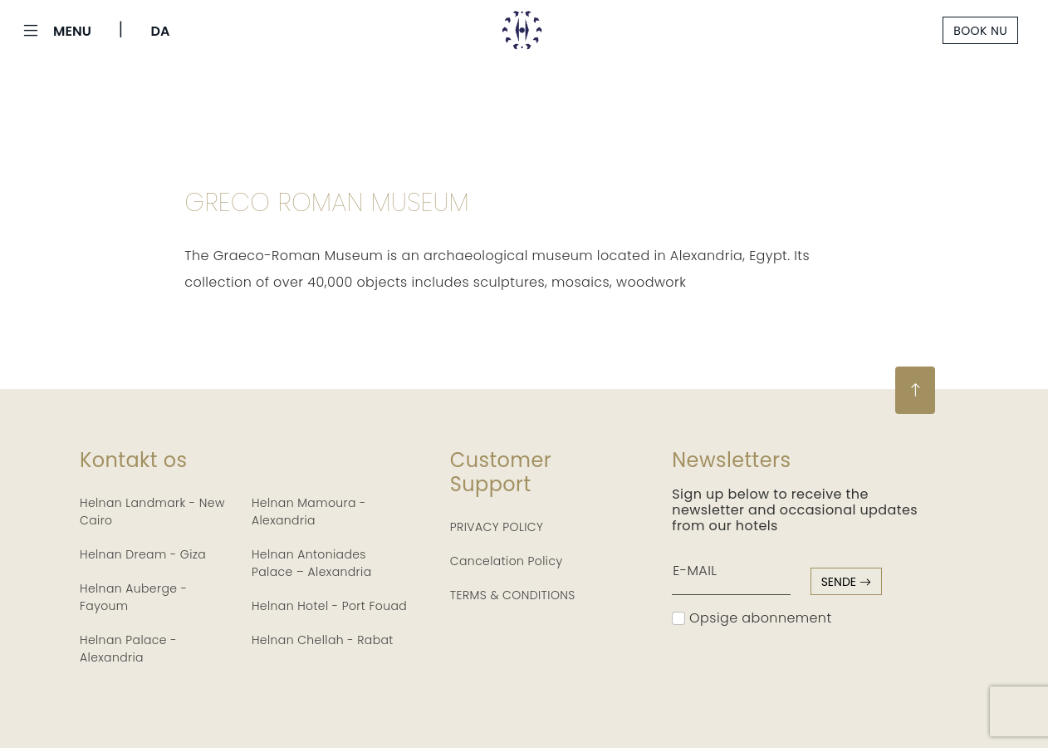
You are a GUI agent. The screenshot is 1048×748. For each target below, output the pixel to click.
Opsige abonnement (751, 617)
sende (846, 581)
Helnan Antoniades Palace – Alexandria (312, 563)
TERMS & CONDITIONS (512, 595)
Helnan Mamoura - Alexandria (309, 512)
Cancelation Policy (506, 561)
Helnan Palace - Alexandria (128, 649)
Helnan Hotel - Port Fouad (329, 606)
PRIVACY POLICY (497, 527)
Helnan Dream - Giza (143, 554)
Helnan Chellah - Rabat (323, 640)
